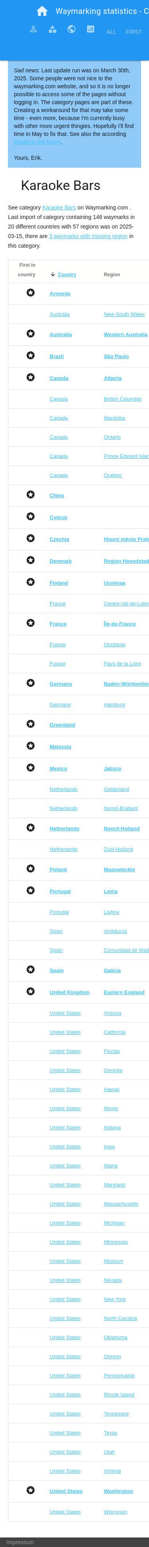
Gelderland (116, 789)
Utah (109, 1452)
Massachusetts (121, 1204)
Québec (113, 475)
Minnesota (116, 1242)
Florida (112, 1051)
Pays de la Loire (122, 664)
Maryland (114, 1185)
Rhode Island (119, 1395)
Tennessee (116, 1414)
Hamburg (114, 705)
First (134, 32)
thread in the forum (37, 142)
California (115, 1032)
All (111, 32)
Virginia (112, 1471)
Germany (60, 705)
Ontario (112, 437)
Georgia (113, 1070)
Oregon (112, 1356)
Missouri (113, 1261)
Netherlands (63, 789)
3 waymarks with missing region (88, 236)
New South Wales (124, 314)
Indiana (112, 1127)
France (58, 604)
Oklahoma (115, 1337)
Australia (60, 314)
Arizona (112, 1013)
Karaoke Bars (59, 207)
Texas (110, 1433)
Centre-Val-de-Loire (126, 604)
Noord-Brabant (120, 808)
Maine (111, 1166)
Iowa (109, 1147)
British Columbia (122, 399)
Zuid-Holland (118, 849)
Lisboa (111, 912)
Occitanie (114, 644)
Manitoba (114, 418)
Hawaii (111, 1089)
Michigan (114, 1223)
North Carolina (120, 1318)
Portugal (59, 912)
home (42, 11)
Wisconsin (115, 1512)
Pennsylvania (119, 1375)
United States (65, 1013)
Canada (59, 399)
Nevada (113, 1280)
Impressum (20, 1542)
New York (115, 1299)
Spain (56, 931)
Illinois (111, 1108)
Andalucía (115, 931)
